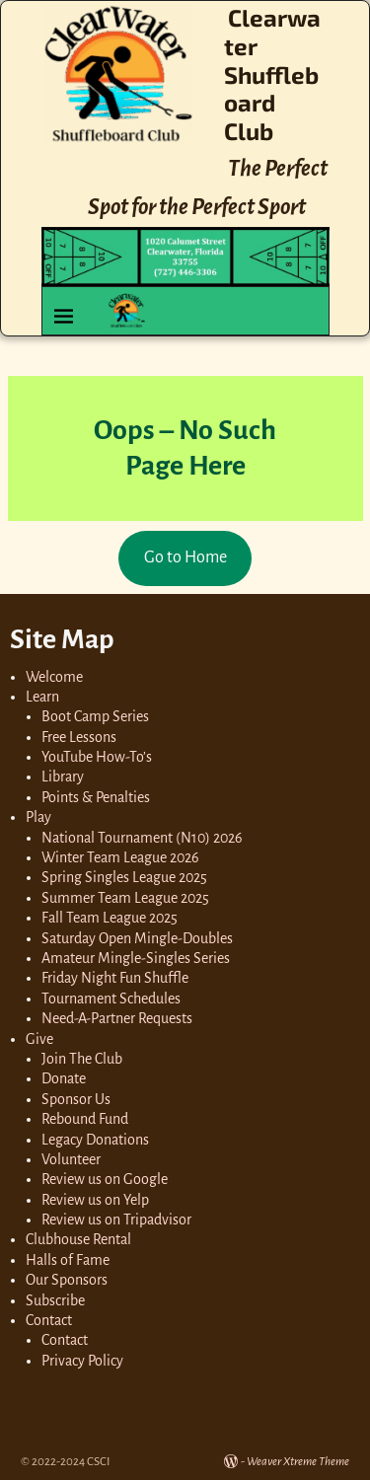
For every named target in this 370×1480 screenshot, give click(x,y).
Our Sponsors (67, 1280)
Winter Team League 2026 (120, 857)
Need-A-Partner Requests (116, 1018)
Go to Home (185, 557)
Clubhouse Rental (78, 1239)
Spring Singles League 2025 (124, 877)
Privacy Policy (82, 1361)
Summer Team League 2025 (125, 898)
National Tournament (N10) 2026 (142, 838)
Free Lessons (78, 737)
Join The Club (81, 1059)
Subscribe (55, 1300)
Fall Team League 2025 (109, 917)
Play (38, 817)
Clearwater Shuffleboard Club (272, 74)
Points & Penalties (95, 797)
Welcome (54, 677)
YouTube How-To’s (96, 757)
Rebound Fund (84, 1119)
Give (39, 1039)
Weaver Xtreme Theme (298, 1461)
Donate (63, 1078)
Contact (49, 1320)
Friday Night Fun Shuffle (114, 978)
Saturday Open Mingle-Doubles (137, 938)
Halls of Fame (68, 1260)
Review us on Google (104, 1179)
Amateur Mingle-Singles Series (135, 958)
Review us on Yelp (95, 1200)
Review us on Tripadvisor (116, 1219)
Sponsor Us (76, 1099)
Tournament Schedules (111, 998)
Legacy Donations (95, 1139)
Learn (42, 696)
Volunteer (71, 1159)
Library (62, 776)
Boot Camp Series (95, 716)
